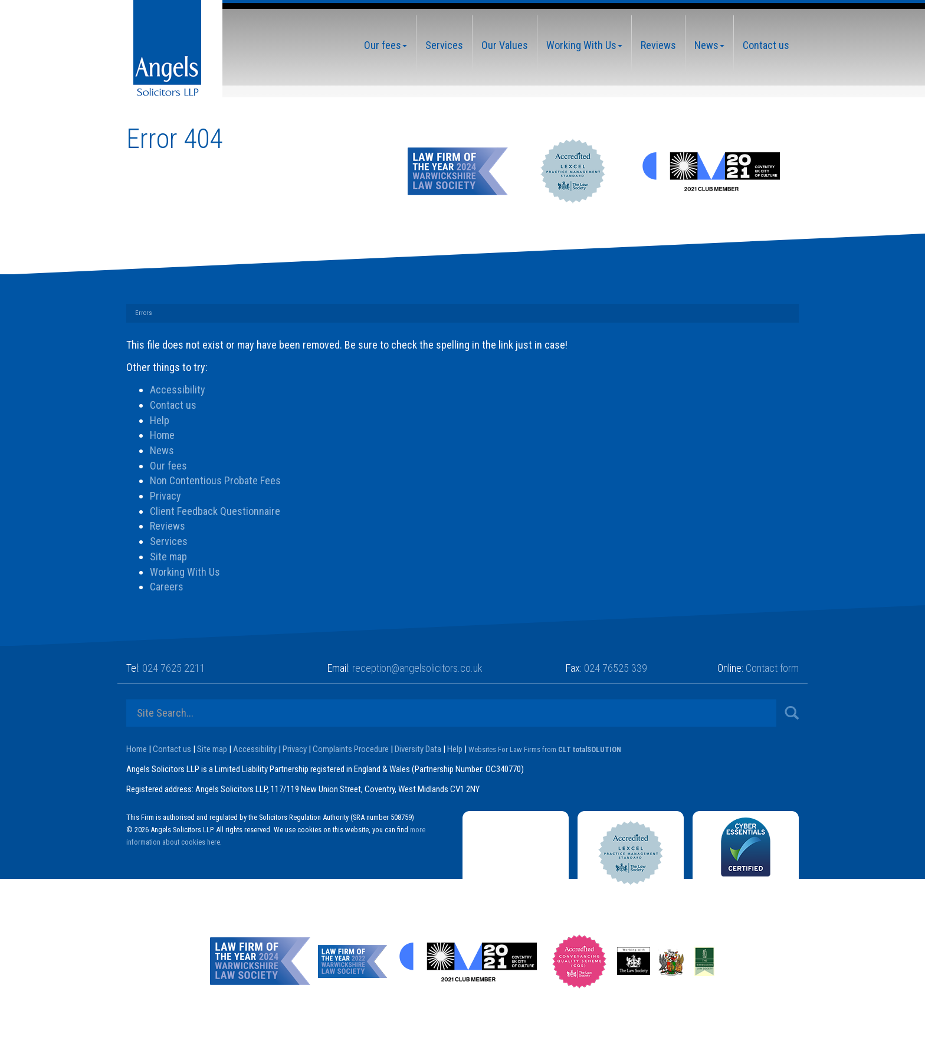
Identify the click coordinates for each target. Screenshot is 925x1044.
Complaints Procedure (351, 749)
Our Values (504, 45)
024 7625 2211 (173, 668)
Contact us (766, 45)
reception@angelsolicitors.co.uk (417, 668)
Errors (143, 313)
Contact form (772, 668)
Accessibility (177, 389)
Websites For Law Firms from (544, 749)
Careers (166, 586)
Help (159, 420)
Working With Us (584, 45)
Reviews (658, 45)
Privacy (165, 496)
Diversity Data (418, 749)
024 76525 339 (615, 668)
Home (162, 435)
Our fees (385, 45)
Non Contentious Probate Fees (215, 480)
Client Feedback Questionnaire (215, 511)
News (709, 45)
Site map (168, 556)
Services (444, 45)
